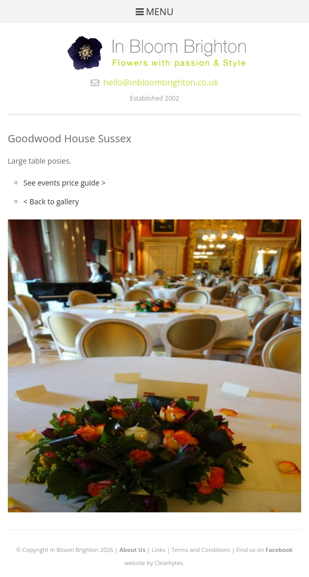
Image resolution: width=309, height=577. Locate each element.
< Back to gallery (51, 201)
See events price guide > (64, 183)
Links (158, 550)
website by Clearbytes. (154, 563)
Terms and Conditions (200, 550)
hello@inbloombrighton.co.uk (161, 82)
